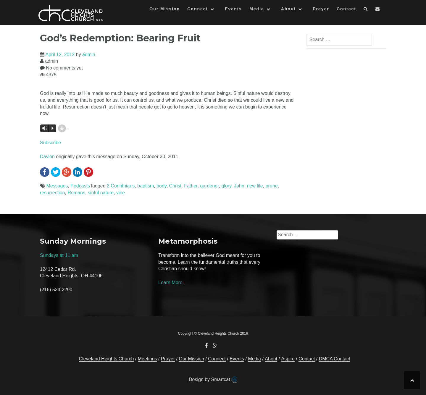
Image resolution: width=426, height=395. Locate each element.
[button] (366, 10)
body (161, 185)
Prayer (321, 9)
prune (272, 185)
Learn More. (171, 282)
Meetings (147, 358)
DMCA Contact (334, 358)
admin (88, 54)
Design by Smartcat (213, 379)
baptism (145, 185)
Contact (346, 9)
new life (255, 185)
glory (227, 185)
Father (190, 185)
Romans (76, 192)
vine (120, 192)
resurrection (52, 192)
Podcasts (80, 185)
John (239, 185)
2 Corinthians (121, 185)
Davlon (47, 156)
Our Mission (164, 9)
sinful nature (101, 192)
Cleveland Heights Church (106, 358)
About (288, 9)
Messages (57, 185)
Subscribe (50, 142)
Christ (175, 185)
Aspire (288, 358)
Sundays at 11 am (59, 255)
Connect (197, 9)
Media (256, 9)
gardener (209, 185)
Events (233, 9)
